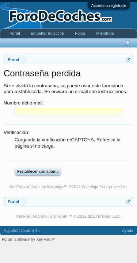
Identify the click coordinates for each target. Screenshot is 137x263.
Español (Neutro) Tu (21, 232)
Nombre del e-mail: (24, 103)
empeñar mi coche (47, 33)
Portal (14, 33)
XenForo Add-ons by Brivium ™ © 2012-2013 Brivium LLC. (68, 218)
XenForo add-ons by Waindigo (36, 188)
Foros (80, 33)
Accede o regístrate (108, 5)
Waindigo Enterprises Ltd (104, 188)
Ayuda (127, 232)
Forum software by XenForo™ (29, 241)
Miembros (105, 33)
